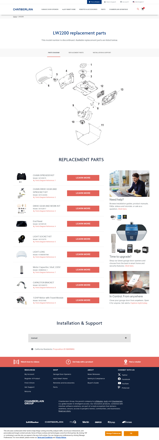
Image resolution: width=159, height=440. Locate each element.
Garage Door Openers (62, 374)
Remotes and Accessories (63, 383)
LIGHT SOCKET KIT (42, 237)
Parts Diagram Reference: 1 (44, 180)
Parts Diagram (53, 52)
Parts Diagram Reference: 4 (44, 226)
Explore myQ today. (139, 303)
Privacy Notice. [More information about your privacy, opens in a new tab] (61, 437)
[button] (138, 2)
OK (131, 433)
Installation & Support (102, 52)
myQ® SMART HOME (69, 9)
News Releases (94, 374)
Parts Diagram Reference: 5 (44, 242)
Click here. (122, 209)
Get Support (30, 387)
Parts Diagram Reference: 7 (44, 272)
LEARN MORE (83, 178)
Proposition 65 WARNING (63, 349)
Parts (55, 387)
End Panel (37, 221)
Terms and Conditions (44, 437)
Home (15, 16)
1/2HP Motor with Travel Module (48, 298)
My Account (29, 374)
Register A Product (32, 378)
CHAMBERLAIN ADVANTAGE (118, 9)
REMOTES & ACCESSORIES (88, 9)
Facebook (124, 379)
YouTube (123, 384)
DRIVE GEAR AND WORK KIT (46, 206)
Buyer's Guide (93, 383)
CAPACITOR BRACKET (43, 283)
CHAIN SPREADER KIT (43, 175)
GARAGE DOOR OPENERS (49, 9)
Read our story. (65, 411)
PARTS (103, 9)
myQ (105, 401)
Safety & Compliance (96, 378)
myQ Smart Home (60, 378)
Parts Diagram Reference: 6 (44, 257)
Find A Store (30, 383)
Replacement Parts (76, 52)
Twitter (122, 375)
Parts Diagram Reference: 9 (44, 303)
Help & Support (109, 2)
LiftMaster (99, 401)
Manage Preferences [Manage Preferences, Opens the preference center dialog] (113, 433)
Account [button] (124, 2)
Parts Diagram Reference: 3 (44, 211)
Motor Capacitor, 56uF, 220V (46, 267)
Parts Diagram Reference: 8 (44, 287)
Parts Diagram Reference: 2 (44, 197)
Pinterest (123, 388)
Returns (28, 391)
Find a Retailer (94, 2)
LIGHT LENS (39, 252)
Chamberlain (117, 401)
